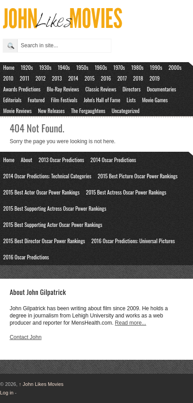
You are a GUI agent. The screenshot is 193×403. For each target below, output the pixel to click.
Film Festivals (64, 100)
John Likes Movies (41, 384)
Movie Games (155, 100)
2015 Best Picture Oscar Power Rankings (138, 176)
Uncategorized (126, 110)
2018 (138, 78)
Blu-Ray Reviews (63, 89)
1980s (137, 67)
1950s (82, 67)
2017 (122, 78)
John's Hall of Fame (101, 100)
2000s (175, 67)
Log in (7, 392)
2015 (89, 78)
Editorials (12, 100)
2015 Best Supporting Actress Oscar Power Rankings (54, 208)
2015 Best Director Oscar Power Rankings (44, 241)
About (26, 159)
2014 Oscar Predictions (113, 159)
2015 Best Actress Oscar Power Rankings (126, 192)
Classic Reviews (100, 89)
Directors (132, 89)
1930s (45, 67)
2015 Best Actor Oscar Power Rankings (41, 192)
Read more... (130, 323)
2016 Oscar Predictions (26, 257)
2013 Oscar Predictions (61, 159)
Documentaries (161, 89)
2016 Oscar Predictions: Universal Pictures (133, 241)
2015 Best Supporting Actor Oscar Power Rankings (52, 224)
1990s (156, 67)
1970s (119, 67)
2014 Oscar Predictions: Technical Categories (47, 176)
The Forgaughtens (88, 110)
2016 (106, 78)
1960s (101, 67)
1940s (64, 67)
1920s (27, 67)
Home (8, 67)
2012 (41, 78)
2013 (57, 78)
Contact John (25, 337)
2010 (8, 78)
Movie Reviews (17, 110)
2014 (73, 78)
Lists (131, 100)
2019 (155, 78)
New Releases (51, 110)
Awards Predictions (22, 89)
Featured (36, 100)
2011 (24, 78)
